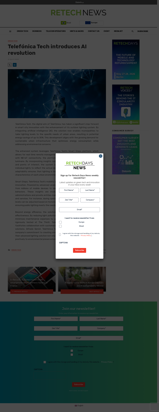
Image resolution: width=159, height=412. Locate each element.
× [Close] (100, 156)
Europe (81, 222)
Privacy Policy (86, 235)
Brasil (81, 226)
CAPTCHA (63, 243)
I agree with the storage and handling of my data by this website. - (81, 234)
